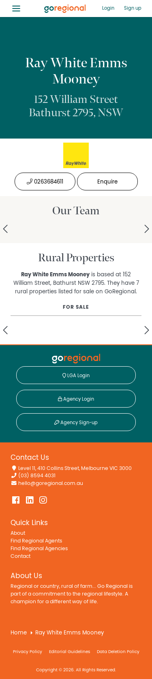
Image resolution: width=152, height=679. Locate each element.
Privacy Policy (27, 651)
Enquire (107, 182)
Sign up (132, 8)
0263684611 (45, 182)
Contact (20, 556)
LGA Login (76, 375)
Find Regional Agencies (39, 548)
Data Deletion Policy (118, 651)
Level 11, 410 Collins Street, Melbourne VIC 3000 (75, 468)
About (18, 533)
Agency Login (76, 399)
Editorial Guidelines (69, 651)
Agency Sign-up (76, 422)
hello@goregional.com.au (50, 483)
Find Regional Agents (36, 541)
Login (108, 8)
